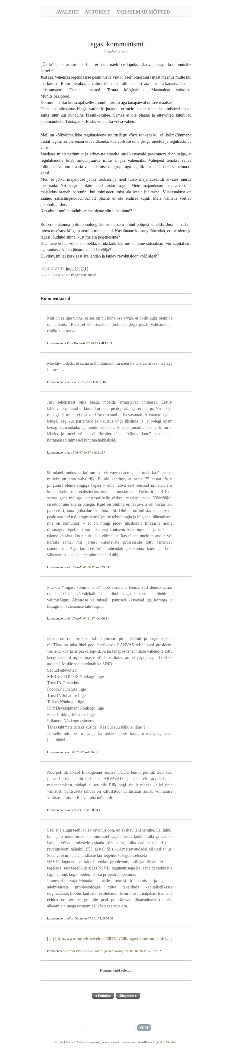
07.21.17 (89, 618)
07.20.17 (92, 343)
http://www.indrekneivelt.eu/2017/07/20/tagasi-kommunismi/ (109, 938)
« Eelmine (103, 995)
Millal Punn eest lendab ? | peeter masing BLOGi (100, 951)
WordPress (144, 1042)
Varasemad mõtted (143, 11)
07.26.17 (93, 918)
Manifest (171, 1042)
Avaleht (67, 11)
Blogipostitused (83, 275)
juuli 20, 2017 (77, 268)
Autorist (97, 11)
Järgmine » (128, 995)
